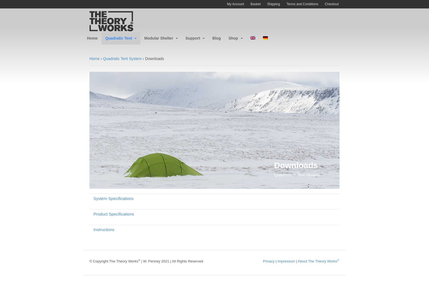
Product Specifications (114, 214)
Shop (233, 38)
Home (92, 38)
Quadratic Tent (118, 38)
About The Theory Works (318, 261)
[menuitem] (253, 38)
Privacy (269, 261)
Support (192, 38)
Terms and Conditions (302, 4)
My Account (235, 4)
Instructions (104, 229)
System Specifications (114, 198)
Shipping (273, 4)
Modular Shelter (158, 38)
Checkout (332, 4)
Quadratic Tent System (122, 58)
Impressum (286, 261)
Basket (256, 4)
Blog (216, 38)
